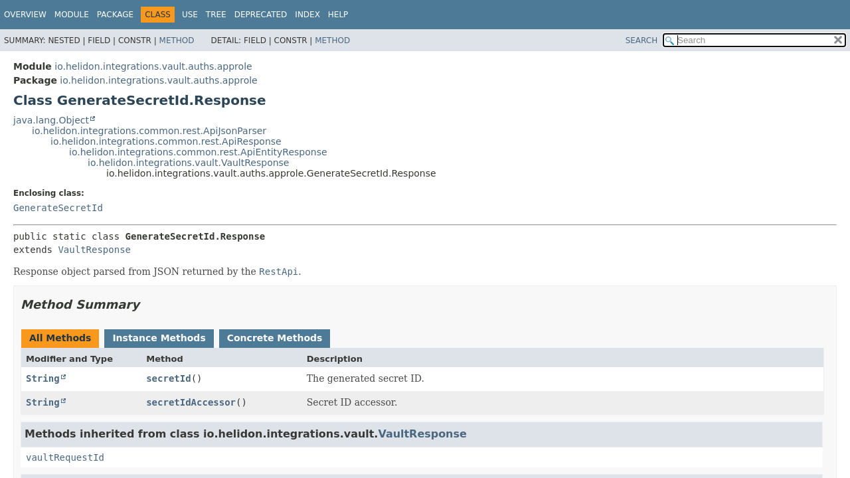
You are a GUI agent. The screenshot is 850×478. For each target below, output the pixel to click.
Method (177, 40)
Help (338, 14)
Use (190, 14)
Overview (25, 14)
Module (71, 14)
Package (115, 14)
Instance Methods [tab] (158, 338)
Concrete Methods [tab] (275, 338)
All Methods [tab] (60, 338)
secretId (168, 378)
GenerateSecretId (58, 207)
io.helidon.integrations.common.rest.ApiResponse (166, 141)
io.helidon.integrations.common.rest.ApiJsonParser (149, 130)
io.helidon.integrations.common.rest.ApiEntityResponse (198, 152)
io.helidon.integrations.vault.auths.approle (153, 66)
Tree (216, 14)
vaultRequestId (65, 457)
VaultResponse (94, 249)
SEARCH (642, 40)
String (43, 378)
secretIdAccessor (191, 402)
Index (307, 14)
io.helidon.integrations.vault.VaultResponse (188, 162)
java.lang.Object (51, 120)
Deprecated (261, 14)
